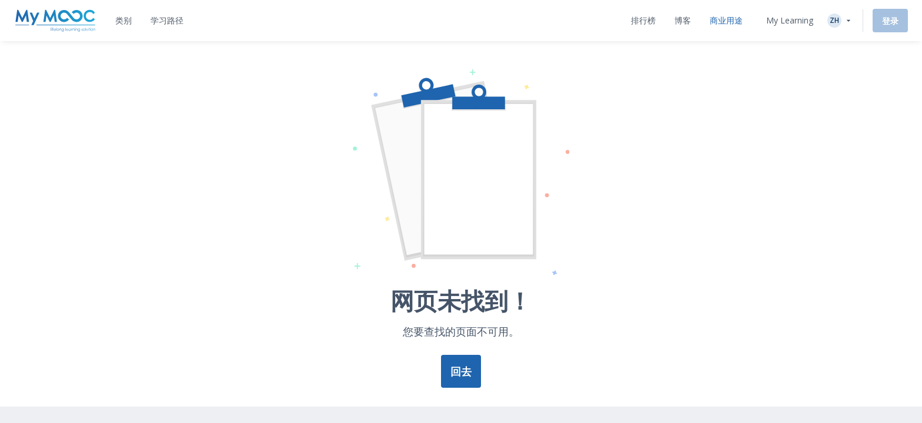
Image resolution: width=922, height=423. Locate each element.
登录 (890, 20)
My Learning (789, 20)
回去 (461, 371)
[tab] (123, 20)
